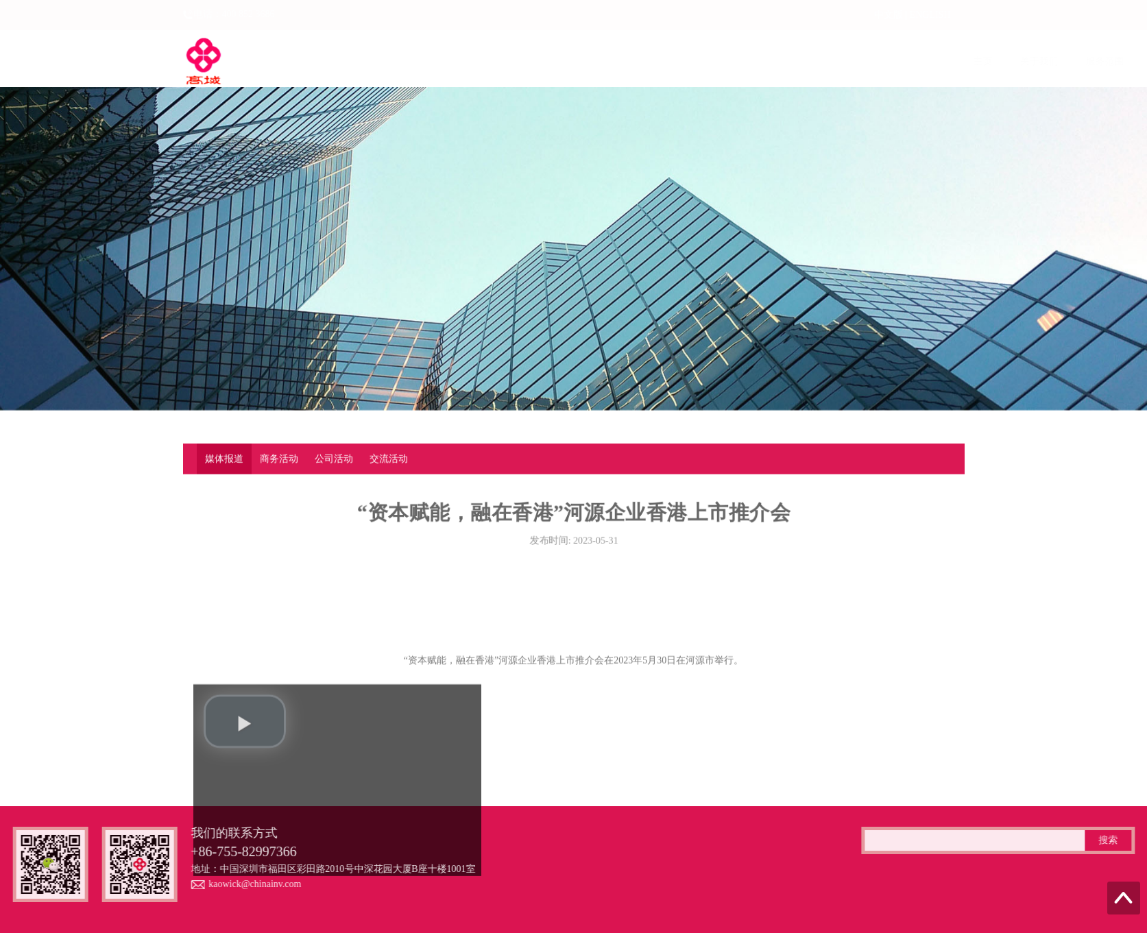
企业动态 (631, 61)
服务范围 (500, 61)
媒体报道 (224, 460)
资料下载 (895, 61)
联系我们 (960, 61)
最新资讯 (763, 61)
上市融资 (565, 61)
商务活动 (279, 460)
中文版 (888, 15)
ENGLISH (930, 15)
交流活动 (389, 460)
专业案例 (829, 61)
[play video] (245, 765)
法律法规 (697, 61)
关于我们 (434, 61)
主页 (377, 61)
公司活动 (334, 460)
